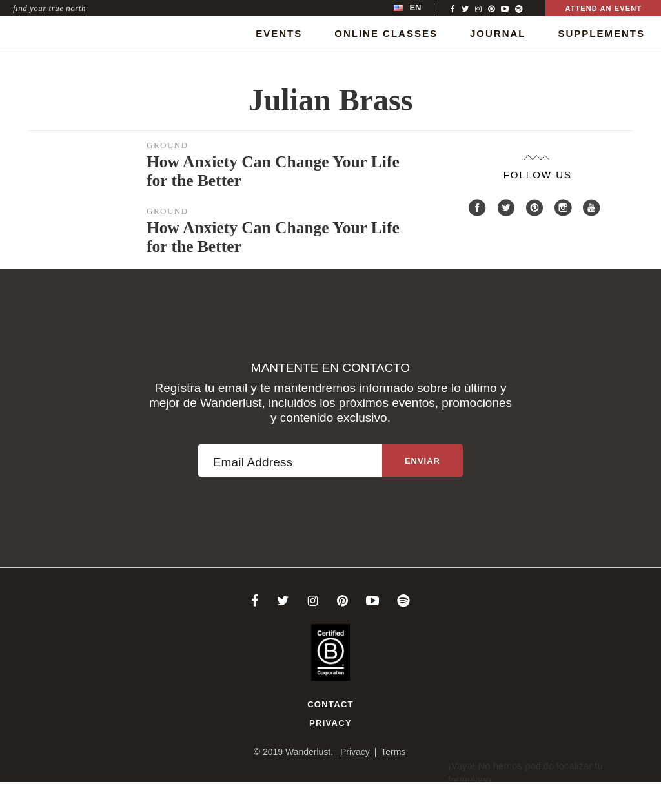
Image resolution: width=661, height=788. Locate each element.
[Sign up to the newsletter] (422, 460)
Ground (167, 145)
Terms (393, 752)
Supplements (601, 33)
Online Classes (386, 33)
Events (279, 33)
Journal (498, 33)
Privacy (330, 723)
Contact (330, 704)
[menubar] (421, 8)
